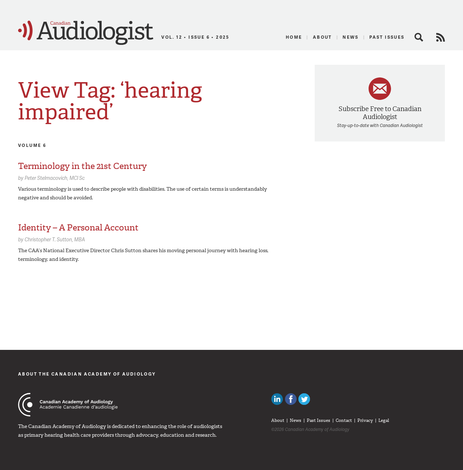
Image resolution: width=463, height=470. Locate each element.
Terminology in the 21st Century (82, 166)
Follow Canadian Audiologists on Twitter (304, 399)
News (351, 37)
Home (294, 37)
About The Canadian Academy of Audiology (87, 374)
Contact (344, 420)
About (322, 37)
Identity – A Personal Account (78, 227)
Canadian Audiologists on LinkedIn (277, 399)
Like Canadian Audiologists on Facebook (291, 399)
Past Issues (386, 37)
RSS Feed (440, 37)
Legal (383, 420)
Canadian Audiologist (85, 33)
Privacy (365, 420)
